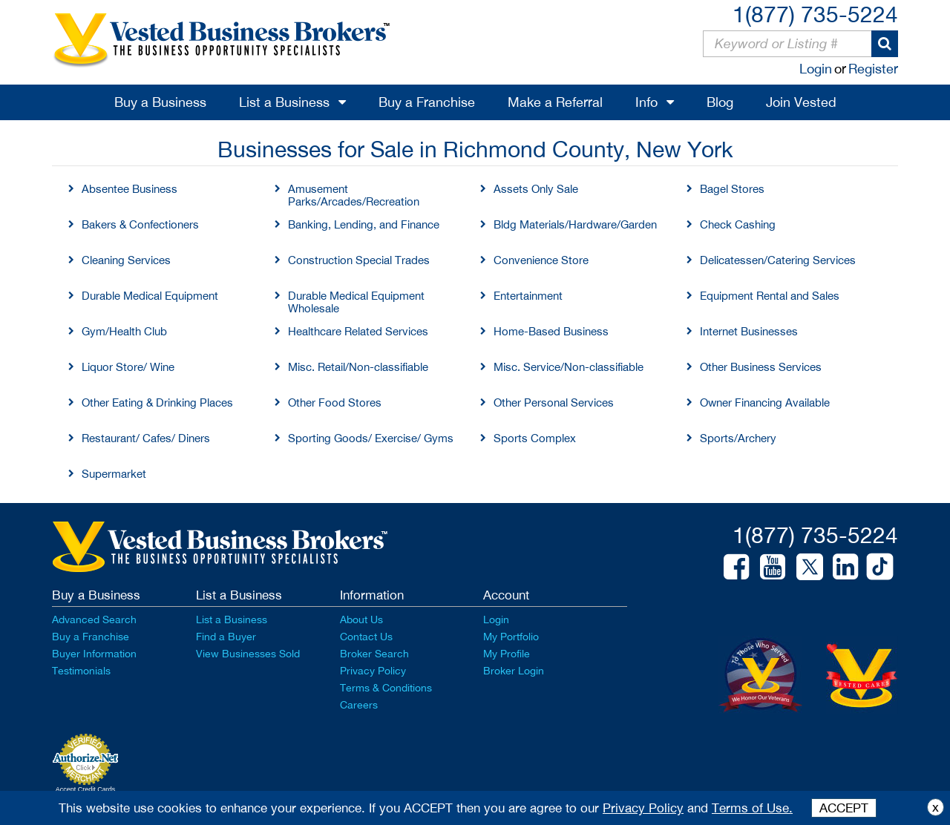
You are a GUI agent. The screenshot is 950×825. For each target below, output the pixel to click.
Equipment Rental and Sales (769, 295)
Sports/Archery (738, 438)
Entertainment (528, 295)
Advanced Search (94, 619)
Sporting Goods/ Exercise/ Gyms (370, 438)
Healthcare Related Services (358, 331)
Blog (720, 102)
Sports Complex (535, 438)
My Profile (506, 654)
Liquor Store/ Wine (128, 367)
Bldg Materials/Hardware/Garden (575, 224)
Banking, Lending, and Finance (363, 224)
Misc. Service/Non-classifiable (568, 367)
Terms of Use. (752, 808)
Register (873, 68)
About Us (361, 619)
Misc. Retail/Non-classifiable (358, 367)
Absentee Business (129, 189)
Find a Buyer (226, 636)
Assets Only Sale (536, 189)
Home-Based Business (551, 331)
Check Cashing (738, 224)
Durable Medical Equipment (150, 295)
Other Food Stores (334, 402)
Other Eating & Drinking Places (157, 402)
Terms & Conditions (386, 688)
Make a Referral (555, 102)
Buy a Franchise (427, 102)
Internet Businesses (749, 331)
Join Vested (801, 102)
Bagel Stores (732, 189)
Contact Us (366, 636)
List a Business (284, 102)
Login (815, 68)
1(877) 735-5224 (815, 13)
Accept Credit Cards (86, 789)
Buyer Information (94, 654)
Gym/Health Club (124, 331)
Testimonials (81, 671)
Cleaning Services (126, 260)
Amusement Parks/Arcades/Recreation (353, 195)
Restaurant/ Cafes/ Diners (146, 438)
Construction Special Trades (359, 260)
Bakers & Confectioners (140, 224)
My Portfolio (511, 636)
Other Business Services (761, 367)
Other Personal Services (554, 402)
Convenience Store (541, 260)
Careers (359, 705)
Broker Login (513, 671)
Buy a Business (160, 102)
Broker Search (374, 654)
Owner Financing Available (765, 402)
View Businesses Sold (248, 654)
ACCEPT (843, 808)
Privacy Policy (373, 671)
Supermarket (114, 473)
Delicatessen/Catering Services (778, 260)
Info (646, 102)
